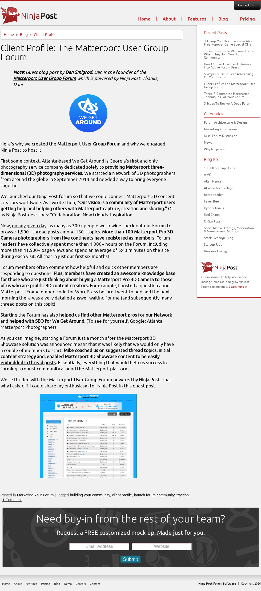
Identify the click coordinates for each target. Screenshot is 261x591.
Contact (95, 584)
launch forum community (154, 495)
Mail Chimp (212, 215)
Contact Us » (247, 5)
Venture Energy (215, 251)
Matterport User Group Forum (44, 78)
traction (182, 495)
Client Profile (45, 35)
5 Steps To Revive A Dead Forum (227, 104)
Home (144, 19)
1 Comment (12, 500)
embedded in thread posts (28, 363)
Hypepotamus (214, 208)
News (208, 142)
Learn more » (237, 287)
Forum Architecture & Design (225, 122)
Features (197, 19)
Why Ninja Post (215, 149)
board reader (213, 195)
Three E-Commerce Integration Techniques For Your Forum (227, 95)
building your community (90, 495)
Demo (68, 584)
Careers (81, 584)
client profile (122, 495)
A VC (207, 175)
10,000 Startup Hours (219, 168)
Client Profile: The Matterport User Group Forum (84, 52)
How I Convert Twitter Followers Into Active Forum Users (227, 66)
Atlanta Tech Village (218, 188)
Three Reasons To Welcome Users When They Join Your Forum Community (228, 54)
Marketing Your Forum (35, 495)
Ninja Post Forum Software (217, 584)
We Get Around (88, 161)
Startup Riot (213, 244)
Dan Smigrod (78, 72)
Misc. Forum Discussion (220, 136)
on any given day (29, 226)
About (169, 19)
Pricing (247, 19)
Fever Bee (211, 201)
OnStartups (212, 221)
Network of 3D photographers (143, 173)
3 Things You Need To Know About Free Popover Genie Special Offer (229, 43)
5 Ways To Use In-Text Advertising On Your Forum (229, 75)
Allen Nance (213, 181)
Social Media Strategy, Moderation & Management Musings (229, 229)
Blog (223, 19)
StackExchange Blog (218, 238)
